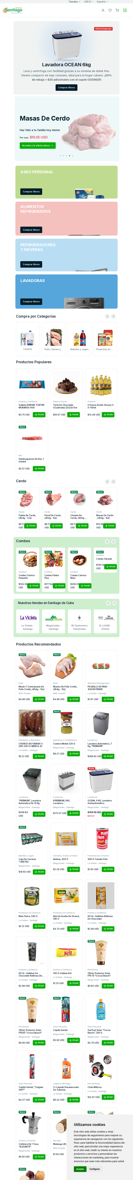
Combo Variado (26, 559)
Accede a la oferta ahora (37, 145)
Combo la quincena (75, 560)
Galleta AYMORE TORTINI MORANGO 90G (31, 406)
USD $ (87, 1)
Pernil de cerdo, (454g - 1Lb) (52, 516)
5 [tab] (72, 155)
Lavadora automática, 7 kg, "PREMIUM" (100, 745)
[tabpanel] (67, 128)
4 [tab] (69, 155)
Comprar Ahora (66, 87)
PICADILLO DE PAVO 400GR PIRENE (97, 688)
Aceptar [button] (80, 1169)
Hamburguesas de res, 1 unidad (31, 460)
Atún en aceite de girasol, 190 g (66, 917)
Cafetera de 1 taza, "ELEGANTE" (29, 1145)
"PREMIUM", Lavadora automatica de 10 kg (30, 801)
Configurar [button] (95, 1169)
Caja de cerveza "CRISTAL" (27, 860)
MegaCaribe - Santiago (63, 747)
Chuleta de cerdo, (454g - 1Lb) (78, 516)
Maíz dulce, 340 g (28, 916)
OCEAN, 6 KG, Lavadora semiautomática (100, 801)
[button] (117, 10)
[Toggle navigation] (125, 10)
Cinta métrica (95, 1087)
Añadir (39, 415)
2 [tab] (63, 155)
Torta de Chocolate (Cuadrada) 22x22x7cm (65, 406)
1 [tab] (60, 155)
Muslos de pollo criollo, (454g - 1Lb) (65, 688)
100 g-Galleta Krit (62, 973)
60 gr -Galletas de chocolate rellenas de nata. (30, 974)
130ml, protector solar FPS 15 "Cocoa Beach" (99, 974)
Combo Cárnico (52, 559)
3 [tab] (66, 155)
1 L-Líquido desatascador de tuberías (66, 1088)
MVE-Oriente (25, 693)
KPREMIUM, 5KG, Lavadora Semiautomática (61, 802)
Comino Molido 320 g (64, 743)
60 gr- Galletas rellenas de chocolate (100, 917)
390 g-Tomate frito (98, 859)
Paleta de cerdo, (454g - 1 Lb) (27, 516)
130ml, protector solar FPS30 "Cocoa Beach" (30, 1031)
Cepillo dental (60, 1030)
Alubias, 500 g (60, 859)
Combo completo (105, 575)
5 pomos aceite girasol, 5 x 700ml (101, 406)
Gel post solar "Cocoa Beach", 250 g (99, 1031)
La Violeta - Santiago (97, 693)
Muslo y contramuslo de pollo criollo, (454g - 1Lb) (31, 688)
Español (101, 1)
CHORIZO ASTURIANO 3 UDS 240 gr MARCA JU (31, 745)
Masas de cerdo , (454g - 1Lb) (104, 516)
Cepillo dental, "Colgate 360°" (31, 1088)
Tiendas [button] (73, 1)
